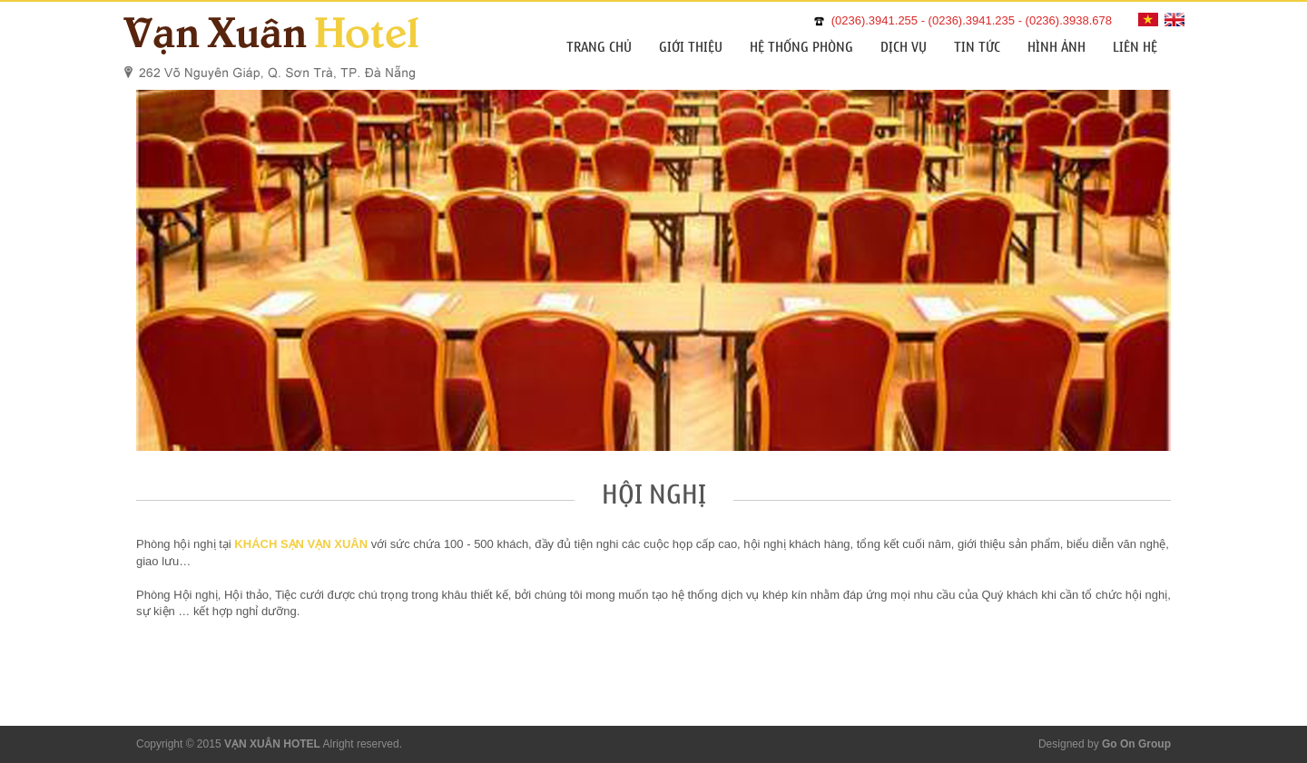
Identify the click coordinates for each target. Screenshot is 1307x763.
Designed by (1104, 744)
